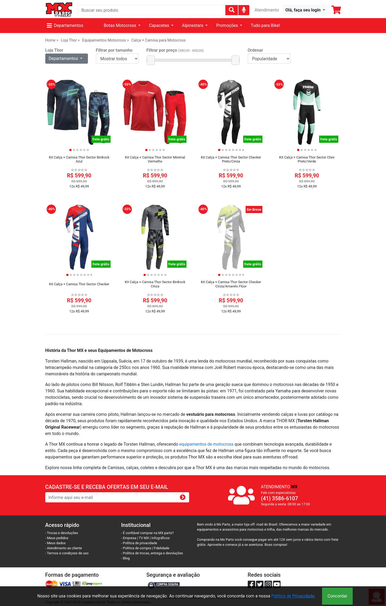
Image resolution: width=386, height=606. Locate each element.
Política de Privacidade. (293, 596)
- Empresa (128, 538)
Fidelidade (161, 548)
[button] (305, 10)
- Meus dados (55, 543)
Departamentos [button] (64, 58)
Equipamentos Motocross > (105, 40)
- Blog (125, 558)
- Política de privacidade (139, 543)
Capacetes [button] (159, 25)
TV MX (144, 538)
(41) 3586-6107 (279, 498)
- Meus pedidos (56, 538)
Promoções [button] (227, 25)
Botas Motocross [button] (120, 25)
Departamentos (65, 25)
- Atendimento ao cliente (63, 548)
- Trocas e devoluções (61, 533)
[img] (244, 10)
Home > (52, 40)
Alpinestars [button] (193, 25)
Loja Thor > (70, 40)
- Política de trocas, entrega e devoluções (152, 553)
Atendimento (267, 10)
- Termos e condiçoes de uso (67, 553)
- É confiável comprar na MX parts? (147, 533)
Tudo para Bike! (265, 25)
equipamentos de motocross (206, 444)
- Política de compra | (137, 548)
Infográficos (161, 538)
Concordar (337, 596)
